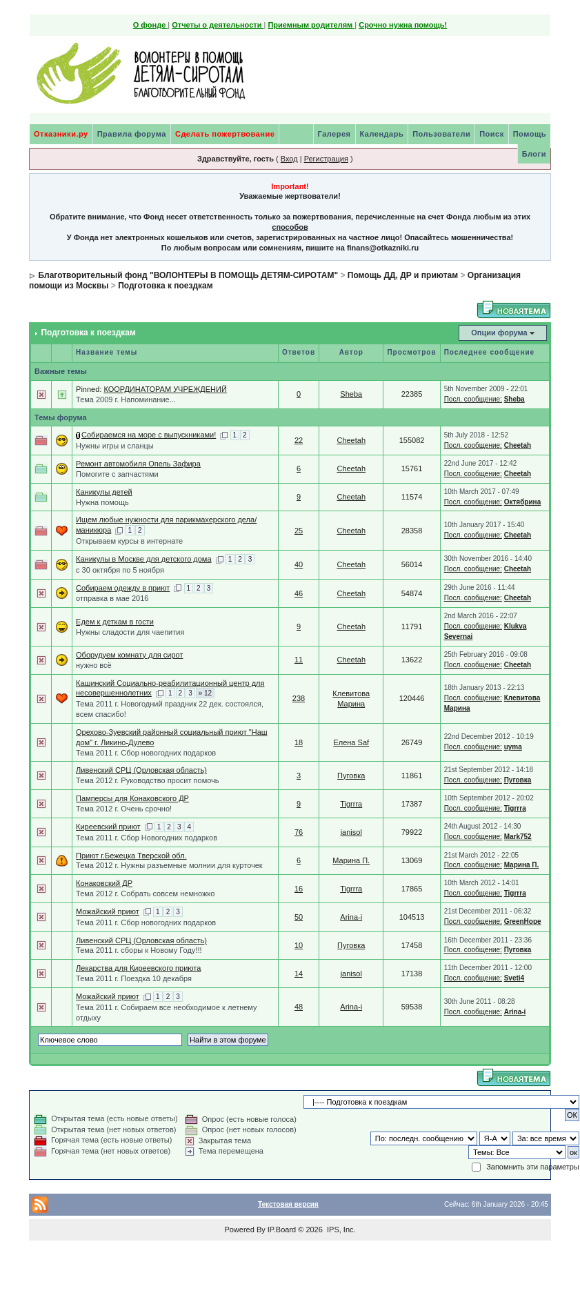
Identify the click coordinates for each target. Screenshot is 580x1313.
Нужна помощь (102, 502)
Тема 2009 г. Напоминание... (126, 399)
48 (298, 1007)
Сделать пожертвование (224, 134)
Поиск (491, 134)
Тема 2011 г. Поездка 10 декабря (134, 978)
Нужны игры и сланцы (115, 446)
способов (290, 227)
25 (298, 530)
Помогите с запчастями (117, 474)
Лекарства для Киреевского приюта (138, 968)
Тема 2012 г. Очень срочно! (124, 808)
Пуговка (351, 775)
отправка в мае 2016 (112, 598)
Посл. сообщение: (473, 399)
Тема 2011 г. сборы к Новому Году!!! (138, 950)
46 (298, 593)
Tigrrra (351, 804)
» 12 (205, 693)
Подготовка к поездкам (165, 285)
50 (298, 917)
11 (298, 659)
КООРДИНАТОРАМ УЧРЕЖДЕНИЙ (164, 389)
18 (298, 742)
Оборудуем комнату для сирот (129, 655)
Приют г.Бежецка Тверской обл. (131, 855)
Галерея (334, 134)
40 (298, 564)
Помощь (529, 134)
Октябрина (522, 502)
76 (298, 832)
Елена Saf (351, 742)
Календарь (382, 134)
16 (298, 889)
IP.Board (282, 1229)
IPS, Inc (340, 1229)
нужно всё (94, 665)
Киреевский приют (108, 826)
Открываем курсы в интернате (129, 541)
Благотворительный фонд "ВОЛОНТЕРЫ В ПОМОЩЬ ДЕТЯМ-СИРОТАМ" (188, 275)
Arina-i (351, 917)
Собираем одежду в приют (123, 588)
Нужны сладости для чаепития (130, 632)
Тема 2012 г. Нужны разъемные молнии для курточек (169, 865)
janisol (351, 832)
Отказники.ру (61, 134)
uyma (513, 747)
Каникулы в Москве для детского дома (143, 559)
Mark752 (518, 836)
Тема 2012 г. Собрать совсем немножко (145, 893)
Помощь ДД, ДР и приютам (403, 275)
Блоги (534, 154)
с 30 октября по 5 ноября (120, 570)
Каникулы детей (104, 492)
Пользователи (441, 134)
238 (298, 698)
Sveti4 (514, 978)
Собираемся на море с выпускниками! (148, 435)
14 (298, 973)
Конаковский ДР (104, 883)
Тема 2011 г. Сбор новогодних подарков (146, 753)
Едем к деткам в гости (115, 622)
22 (298, 440)
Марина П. (351, 860)
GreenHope (522, 921)
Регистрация (326, 159)
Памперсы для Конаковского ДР (132, 798)
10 (298, 945)
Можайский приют (107, 911)
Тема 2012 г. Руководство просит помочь (147, 780)
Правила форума (131, 134)
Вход (289, 159)
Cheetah (351, 440)
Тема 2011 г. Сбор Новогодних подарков (146, 837)
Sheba (351, 394)
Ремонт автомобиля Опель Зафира (138, 464)
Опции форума (499, 332)
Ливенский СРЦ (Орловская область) (141, 770)
